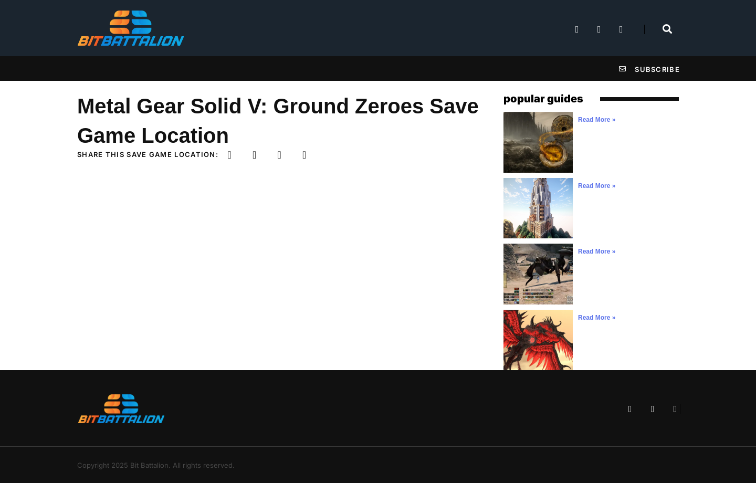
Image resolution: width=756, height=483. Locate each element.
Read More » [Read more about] (596, 119)
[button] (230, 155)
